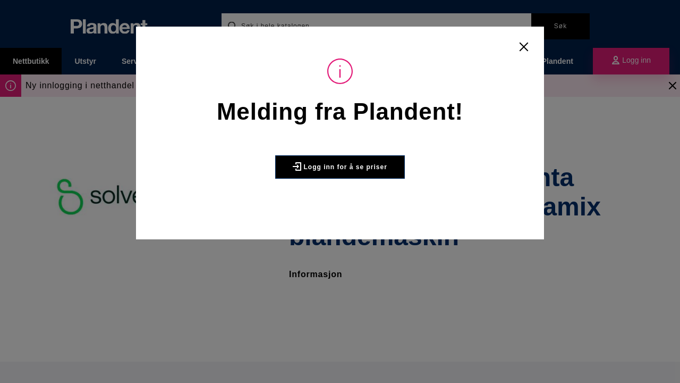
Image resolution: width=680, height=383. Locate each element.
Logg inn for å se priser (340, 166)
